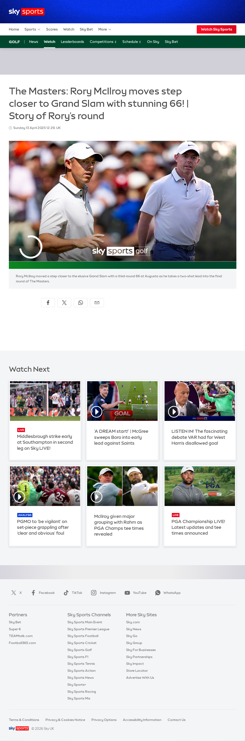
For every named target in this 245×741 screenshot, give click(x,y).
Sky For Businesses (141, 649)
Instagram (102, 593)
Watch (68, 29)
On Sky (153, 41)
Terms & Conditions (24, 719)
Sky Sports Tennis (81, 663)
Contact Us (177, 719)
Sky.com (133, 622)
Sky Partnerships (139, 656)
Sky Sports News (80, 677)
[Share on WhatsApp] (81, 302)
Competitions (103, 42)
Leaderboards (72, 41)
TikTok (72, 593)
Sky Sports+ (76, 684)
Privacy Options (104, 719)
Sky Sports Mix (78, 698)
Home (14, 29)
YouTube (134, 593)
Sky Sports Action (81, 670)
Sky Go (131, 635)
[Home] (27, 12)
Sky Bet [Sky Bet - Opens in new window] (171, 41)
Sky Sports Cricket (82, 642)
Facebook (42, 593)
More (105, 29)
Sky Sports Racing (81, 691)
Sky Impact (135, 663)
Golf (14, 42)
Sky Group (134, 642)
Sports (32, 29)
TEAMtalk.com (21, 635)
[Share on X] (64, 302)
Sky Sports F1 (77, 656)
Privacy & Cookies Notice (65, 719)
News (33, 41)
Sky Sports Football (82, 635)
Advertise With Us (140, 677)
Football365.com (22, 642)
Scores (52, 29)
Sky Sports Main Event (84, 622)
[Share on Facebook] (48, 302)
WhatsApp (167, 593)
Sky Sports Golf (79, 649)
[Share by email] (97, 302)
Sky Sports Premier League (88, 629)
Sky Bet (86, 29)
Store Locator (137, 670)
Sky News (133, 629)
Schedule (131, 42)
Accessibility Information (142, 719)
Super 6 (15, 629)
